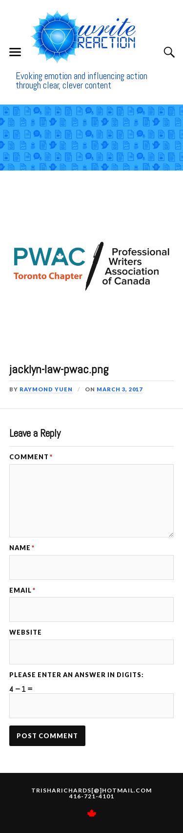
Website (25, 632)
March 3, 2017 (119, 389)
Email (22, 590)
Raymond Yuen (46, 389)
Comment (31, 457)
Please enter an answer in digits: (76, 675)
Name (22, 548)
